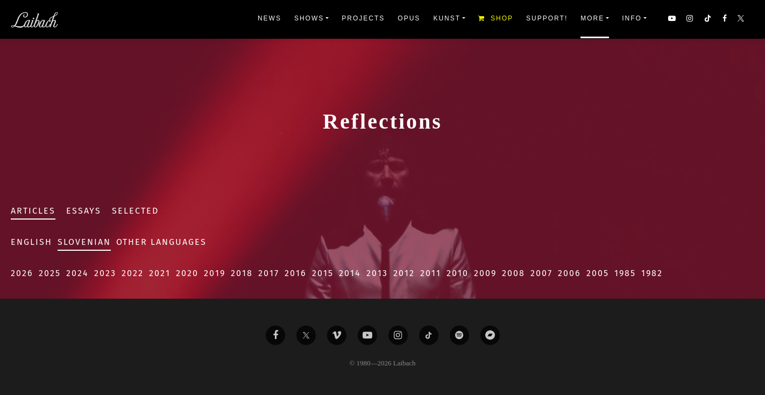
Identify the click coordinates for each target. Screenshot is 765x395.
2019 (214, 273)
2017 (268, 273)
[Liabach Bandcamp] (490, 335)
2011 (430, 273)
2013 (377, 273)
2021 (160, 273)
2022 (133, 273)
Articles (33, 211)
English (31, 242)
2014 (350, 273)
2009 (485, 273)
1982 (652, 273)
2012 (404, 273)
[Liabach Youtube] (367, 335)
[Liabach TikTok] (428, 335)
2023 (105, 273)
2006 (569, 273)
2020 (187, 273)
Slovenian (84, 242)
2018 (242, 273)
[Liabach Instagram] (398, 335)
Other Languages (161, 242)
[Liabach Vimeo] (336, 335)
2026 (22, 273)
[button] (742, 19)
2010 (458, 273)
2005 (597, 273)
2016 (296, 273)
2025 (50, 273)
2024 (77, 273)
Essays (83, 211)
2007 (541, 273)
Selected (135, 211)
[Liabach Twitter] (306, 335)
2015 (323, 273)
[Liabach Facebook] (275, 335)
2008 (513, 273)
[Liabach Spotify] (459, 335)
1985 (625, 273)
